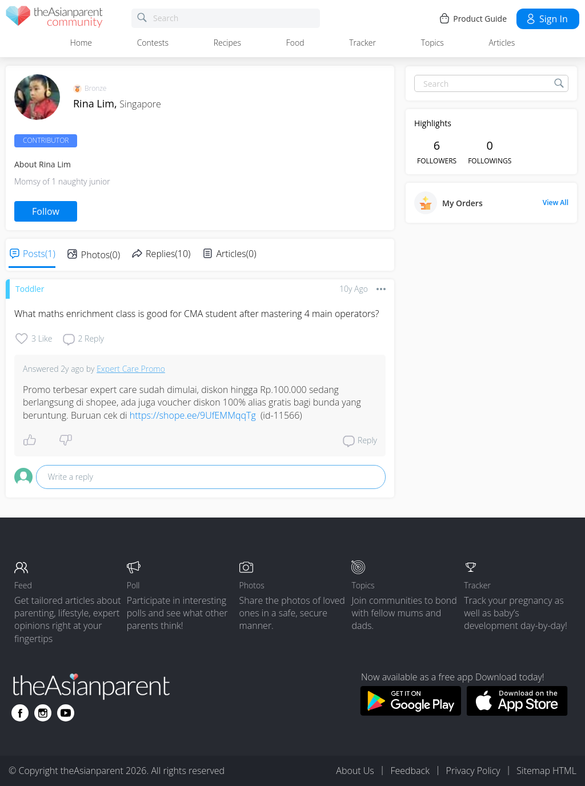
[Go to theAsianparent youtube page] (65, 712)
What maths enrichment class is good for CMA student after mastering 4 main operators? (196, 313)
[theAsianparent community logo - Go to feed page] (54, 18)
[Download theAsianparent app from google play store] (410, 712)
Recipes (227, 42)
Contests (153, 42)
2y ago (72, 368)
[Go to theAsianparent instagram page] (42, 712)
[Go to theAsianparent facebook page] (20, 712)
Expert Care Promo (131, 368)
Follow (45, 211)
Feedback (409, 770)
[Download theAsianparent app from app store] (517, 712)
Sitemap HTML (546, 770)
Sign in (546, 19)
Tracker (362, 42)
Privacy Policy (473, 770)
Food (295, 42)
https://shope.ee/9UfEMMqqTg (193, 415)
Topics (432, 42)
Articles (502, 42)
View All (555, 202)
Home (81, 42)
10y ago (353, 288)
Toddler (29, 288)
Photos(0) (100, 254)
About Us (355, 770)
